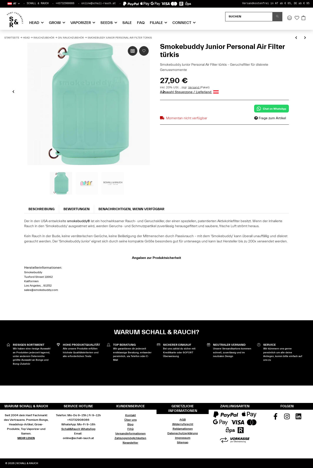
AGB (183, 419)
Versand (194, 87)
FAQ (141, 22)
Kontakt (130, 415)
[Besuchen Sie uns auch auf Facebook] (275, 418)
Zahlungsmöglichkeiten (130, 438)
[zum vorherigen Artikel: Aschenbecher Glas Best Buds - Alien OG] (296, 38)
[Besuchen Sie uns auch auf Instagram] (287, 418)
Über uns (130, 420)
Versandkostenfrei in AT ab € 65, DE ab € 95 (276, 3)
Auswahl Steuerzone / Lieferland (189, 92)
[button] (13, 3)
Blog (130, 424)
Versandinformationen (130, 433)
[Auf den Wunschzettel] (144, 51)
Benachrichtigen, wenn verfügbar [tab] (131, 209)
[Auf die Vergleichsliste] (132, 51)
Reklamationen (183, 429)
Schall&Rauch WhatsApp (78, 429)
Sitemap (182, 442)
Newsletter (130, 443)
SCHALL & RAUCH (38, 3)
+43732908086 (65, 3)
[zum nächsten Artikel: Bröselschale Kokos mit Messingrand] (305, 38)
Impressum (182, 438)
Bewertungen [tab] (76, 209)
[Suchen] (249, 16)
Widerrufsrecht (182, 424)
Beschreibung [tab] (41, 209)
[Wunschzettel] (297, 18)
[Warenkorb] (303, 18)
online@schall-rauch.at (98, 3)
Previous (13, 91)
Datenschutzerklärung (182, 433)
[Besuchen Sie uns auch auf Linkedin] (298, 418)
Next (163, 91)
